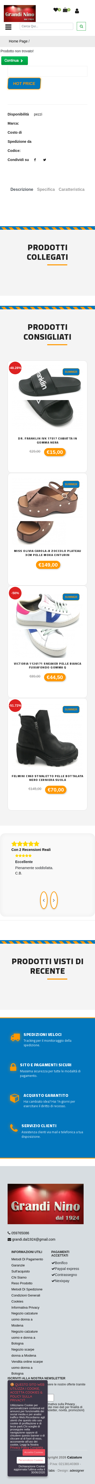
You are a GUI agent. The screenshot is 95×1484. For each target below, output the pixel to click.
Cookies (17, 1301)
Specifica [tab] (46, 189)
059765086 (20, 1233)
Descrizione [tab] (21, 189)
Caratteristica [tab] (71, 189)
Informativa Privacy (25, 1307)
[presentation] (44, 900)
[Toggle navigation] (8, 27)
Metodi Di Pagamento (27, 1259)
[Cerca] (46, 26)
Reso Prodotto (21, 1283)
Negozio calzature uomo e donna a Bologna (24, 1338)
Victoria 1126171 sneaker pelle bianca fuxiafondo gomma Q (47, 665)
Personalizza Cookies (30, 1460)
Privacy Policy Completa (26, 1447)
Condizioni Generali (25, 1295)
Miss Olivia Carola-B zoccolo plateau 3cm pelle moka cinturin (47, 553)
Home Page (18, 41)
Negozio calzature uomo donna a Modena (24, 1319)
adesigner (77, 1470)
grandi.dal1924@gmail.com (33, 1239)
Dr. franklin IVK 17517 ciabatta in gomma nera (47, 440)
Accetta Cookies (33, 1452)
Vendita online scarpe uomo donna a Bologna (27, 1368)
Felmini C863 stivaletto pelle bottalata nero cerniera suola (47, 778)
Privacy (70, 1404)
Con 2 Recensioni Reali (31, 850)
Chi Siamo (19, 1277)
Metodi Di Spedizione (27, 1289)
